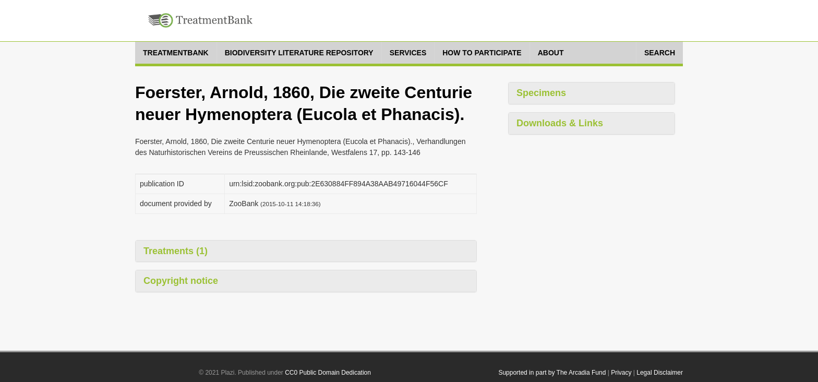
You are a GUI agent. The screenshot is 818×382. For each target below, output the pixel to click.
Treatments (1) (175, 251)
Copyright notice (180, 281)
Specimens (541, 93)
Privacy (621, 372)
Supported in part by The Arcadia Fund (552, 372)
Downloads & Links (559, 123)
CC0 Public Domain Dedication (328, 372)
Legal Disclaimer (659, 372)
